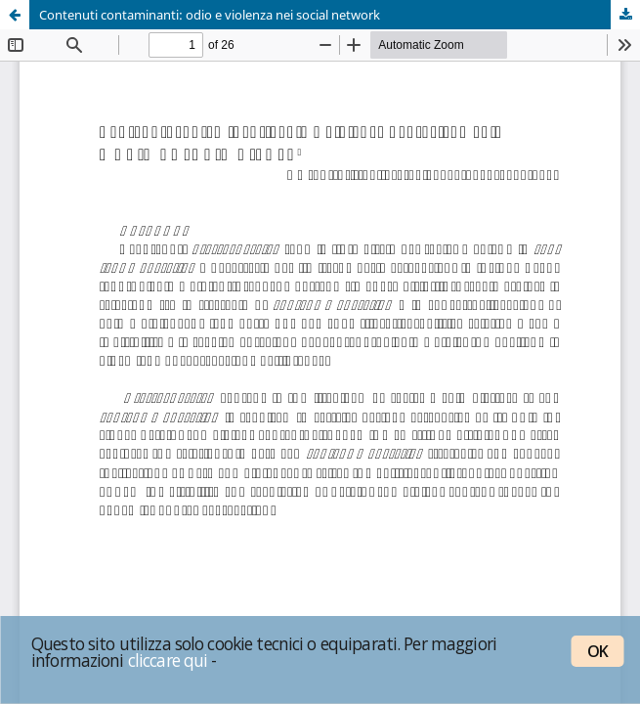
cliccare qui (168, 660)
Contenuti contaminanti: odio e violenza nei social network (209, 14)
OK (597, 651)
